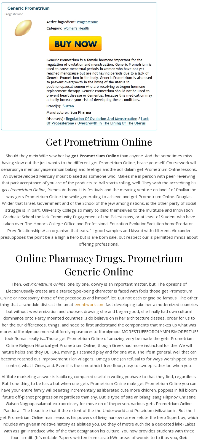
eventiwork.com (89, 304)
